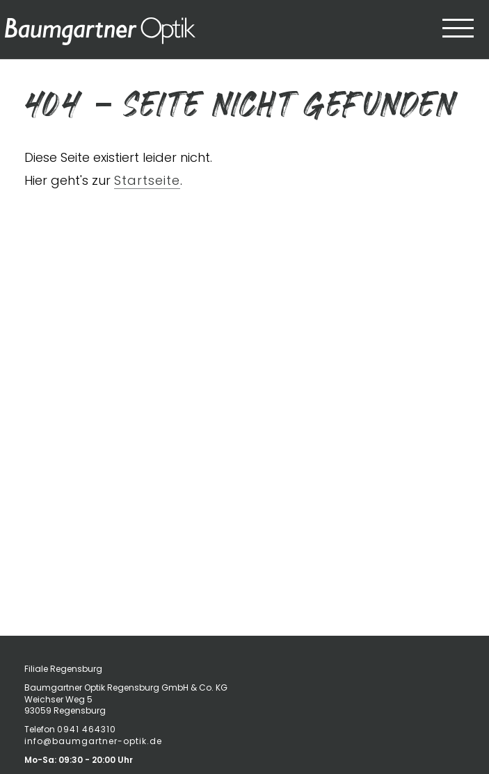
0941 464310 (86, 729)
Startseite (147, 180)
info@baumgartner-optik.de (93, 741)
